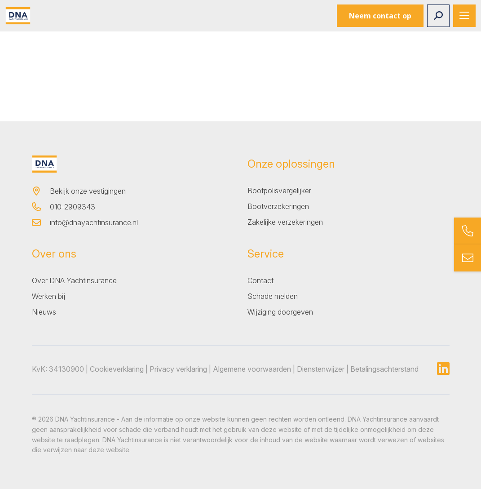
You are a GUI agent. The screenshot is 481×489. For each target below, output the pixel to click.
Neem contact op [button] (380, 16)
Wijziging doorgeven (280, 311)
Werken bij (48, 296)
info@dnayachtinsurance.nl (94, 222)
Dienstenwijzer (320, 369)
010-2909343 (72, 206)
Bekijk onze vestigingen (88, 191)
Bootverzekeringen (278, 206)
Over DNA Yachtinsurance (74, 280)
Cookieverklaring (117, 369)
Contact (260, 280)
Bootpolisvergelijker (279, 190)
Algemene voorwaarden (252, 369)
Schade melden (272, 296)
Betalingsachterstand (384, 369)
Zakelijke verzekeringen (285, 222)
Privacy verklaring (178, 369)
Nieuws (44, 311)
